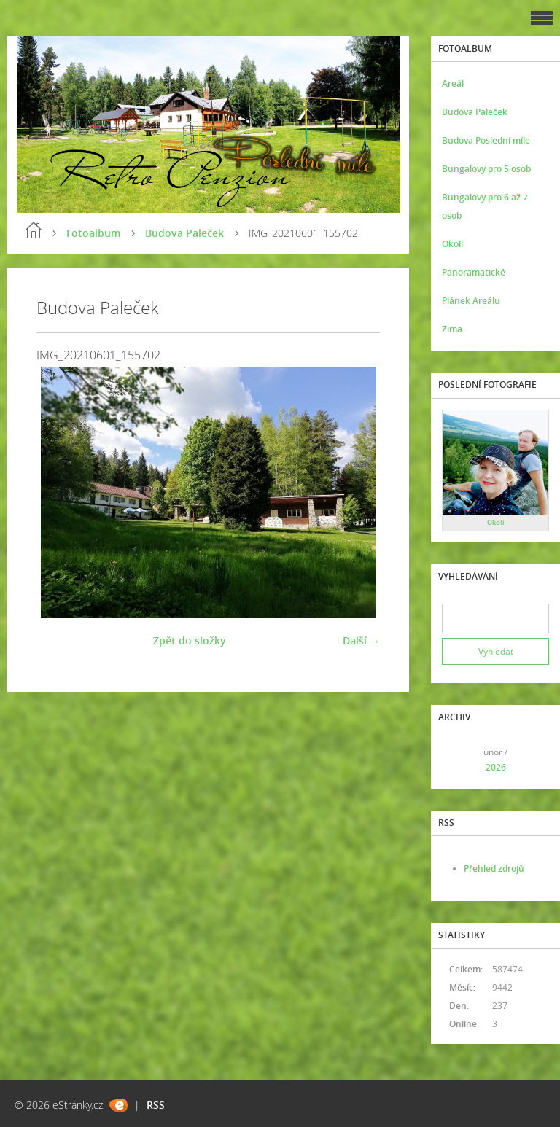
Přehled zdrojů (494, 868)
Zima (452, 329)
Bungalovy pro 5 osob (486, 169)
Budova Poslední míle (486, 140)
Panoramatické (473, 272)
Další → (361, 640)
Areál (453, 83)
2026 (496, 767)
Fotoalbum (93, 233)
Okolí (452, 244)
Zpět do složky (189, 640)
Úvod (34, 230)
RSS (156, 1105)
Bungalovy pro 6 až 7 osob (485, 206)
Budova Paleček (184, 233)
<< (458, 759)
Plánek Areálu (471, 301)
